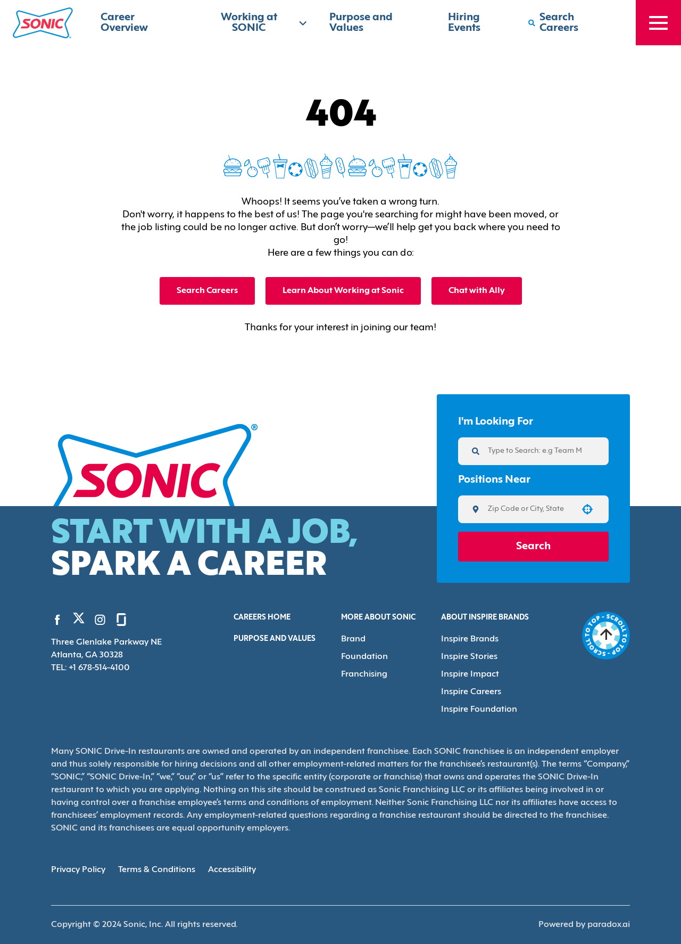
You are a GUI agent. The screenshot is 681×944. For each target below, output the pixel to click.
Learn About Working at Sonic (343, 291)
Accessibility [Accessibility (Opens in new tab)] (232, 870)
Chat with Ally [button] (477, 291)
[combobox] (529, 509)
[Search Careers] (571, 23)
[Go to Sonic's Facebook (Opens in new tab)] (57, 619)
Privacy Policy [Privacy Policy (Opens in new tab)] (78, 870)
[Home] (43, 23)
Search (533, 546)
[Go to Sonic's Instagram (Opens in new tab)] (100, 619)
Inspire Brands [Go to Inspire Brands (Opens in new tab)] (470, 639)
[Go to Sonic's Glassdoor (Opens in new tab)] (121, 619)
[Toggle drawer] (658, 22)
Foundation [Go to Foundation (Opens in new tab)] (364, 657)
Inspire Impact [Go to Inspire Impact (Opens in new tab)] (470, 674)
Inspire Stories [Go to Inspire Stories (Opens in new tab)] (469, 657)
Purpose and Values (274, 639)
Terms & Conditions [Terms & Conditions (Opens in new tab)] (156, 870)
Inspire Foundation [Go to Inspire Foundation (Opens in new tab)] (479, 709)
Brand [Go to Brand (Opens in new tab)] (353, 639)
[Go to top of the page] (606, 636)
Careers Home (262, 617)
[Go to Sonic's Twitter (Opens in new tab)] (78, 620)
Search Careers (207, 291)
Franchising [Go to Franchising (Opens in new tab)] (364, 674)
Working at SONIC (264, 23)
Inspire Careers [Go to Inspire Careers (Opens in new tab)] (471, 692)
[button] (587, 509)
